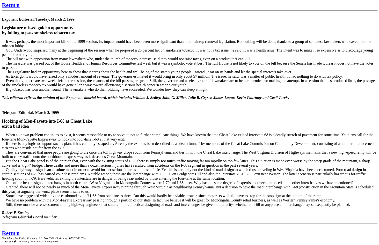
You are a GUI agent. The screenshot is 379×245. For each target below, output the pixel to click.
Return (11, 5)
